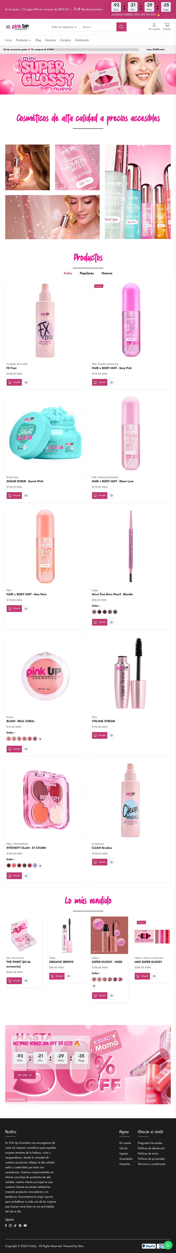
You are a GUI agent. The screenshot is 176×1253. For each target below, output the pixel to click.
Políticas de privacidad (151, 1159)
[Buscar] (121, 26)
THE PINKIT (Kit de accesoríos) (18, 964)
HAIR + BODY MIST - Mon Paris (26, 594)
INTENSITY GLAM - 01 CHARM (26, 848)
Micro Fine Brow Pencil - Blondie (112, 594)
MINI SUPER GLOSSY (148, 962)
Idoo (81, 1246)
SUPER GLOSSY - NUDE (107, 962)
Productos (23, 40)
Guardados (125, 1159)
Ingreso (123, 1154)
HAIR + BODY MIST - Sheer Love (113, 481)
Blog (38, 40)
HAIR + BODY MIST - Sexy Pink (112, 368)
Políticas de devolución (151, 1148)
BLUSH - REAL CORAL (20, 721)
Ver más (24, 1075)
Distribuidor (82, 40)
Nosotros (50, 40)
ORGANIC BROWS (61, 962)
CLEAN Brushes (102, 848)
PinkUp (32, 1246)
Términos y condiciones (152, 1164)
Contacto (65, 40)
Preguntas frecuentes (150, 1143)
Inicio (8, 40)
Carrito (123, 1148)
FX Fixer (11, 368)
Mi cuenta (125, 1143)
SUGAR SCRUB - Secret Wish (24, 481)
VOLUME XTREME (103, 721)
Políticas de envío (148, 1154)
